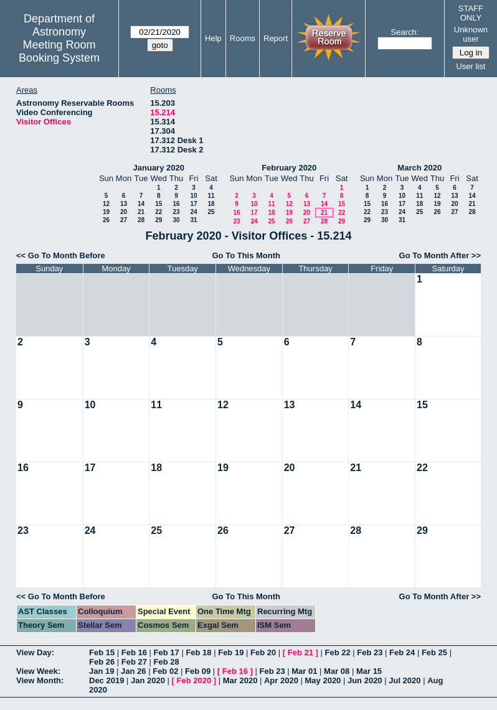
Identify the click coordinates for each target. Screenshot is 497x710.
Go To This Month (246, 255)
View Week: (38, 671)
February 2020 (289, 167)
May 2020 (323, 680)
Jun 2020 (365, 680)
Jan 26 (133, 671)
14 (141, 203)
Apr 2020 (281, 680)
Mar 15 (369, 671)
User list (470, 66)
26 (106, 220)
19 (106, 211)
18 (210, 203)
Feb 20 (263, 652)
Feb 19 (231, 652)
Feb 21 (300, 652)
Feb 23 (369, 652)
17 (193, 203)
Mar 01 (304, 671)
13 (123, 203)
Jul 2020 (404, 680)
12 (106, 203)
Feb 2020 (194, 680)
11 (210, 195)
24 (193, 211)
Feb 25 (434, 652)
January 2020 (158, 167)
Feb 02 (165, 671)
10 (193, 195)
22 (158, 211)
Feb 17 (166, 652)
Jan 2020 (148, 680)
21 (141, 211)
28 (141, 220)
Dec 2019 (106, 680)
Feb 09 (198, 671)
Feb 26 (102, 661)
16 (176, 203)
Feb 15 (102, 652)
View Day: (35, 652)
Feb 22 (337, 652)
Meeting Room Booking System (59, 51)
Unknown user (471, 34)
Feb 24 (402, 652)
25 (210, 211)
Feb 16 (134, 652)
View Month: (40, 680)
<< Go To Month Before (60, 255)
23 (176, 211)
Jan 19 (101, 671)
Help (213, 38)
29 (158, 220)
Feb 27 (134, 661)
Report (275, 38)
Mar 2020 (240, 680)
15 (158, 203)
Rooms (242, 38)
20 (123, 211)
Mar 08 (336, 671)
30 (176, 220)
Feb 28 (166, 661)
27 (123, 220)
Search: (405, 32)
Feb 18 (198, 652)
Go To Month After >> (440, 255)
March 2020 (419, 167)
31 (193, 220)
